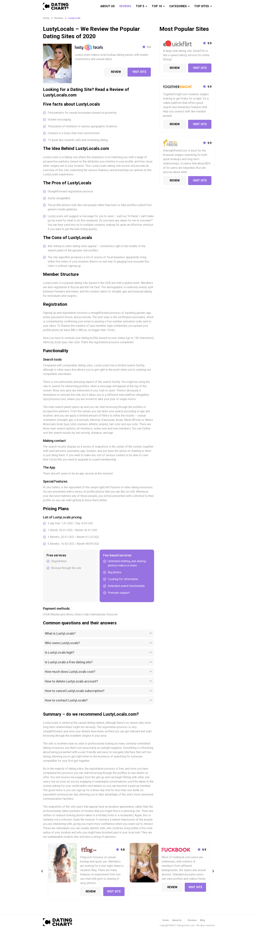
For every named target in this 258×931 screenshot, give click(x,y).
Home (165, 920)
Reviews (192, 920)
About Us (177, 920)
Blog (202, 920)
